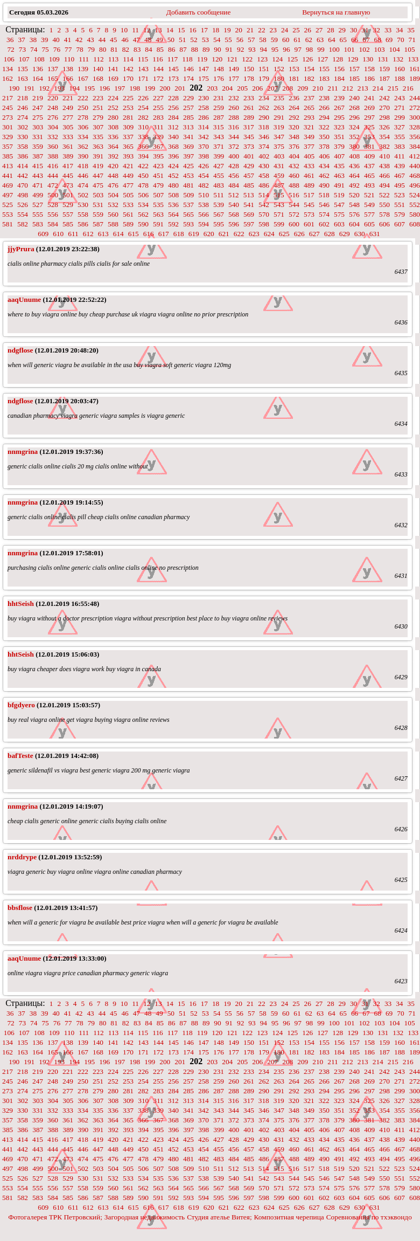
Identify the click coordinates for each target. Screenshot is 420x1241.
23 (273, 30)
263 (279, 108)
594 (203, 224)
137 (52, 69)
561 (128, 214)
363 (98, 146)
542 (263, 205)
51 (182, 40)
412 (414, 156)
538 (203, 205)
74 (33, 49)
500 (52, 195)
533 (128, 205)
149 (233, 69)
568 (233, 214)
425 (188, 166)
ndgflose (20, 350)
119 (202, 59)
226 (143, 98)
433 (309, 166)
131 (382, 59)
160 (399, 69)
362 (83, 146)
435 (339, 166)
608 (414, 224)
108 (39, 59)
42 (78, 40)
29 (342, 30)
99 (320, 49)
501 (67, 195)
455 (218, 175)
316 (233, 127)
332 (52, 137)
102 (364, 49)
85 (160, 49)
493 (369, 185)
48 (147, 40)
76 (56, 49)
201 (179, 88)
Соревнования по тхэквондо (369, 1217)
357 (7, 146)
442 (22, 175)
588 (113, 224)
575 (339, 214)
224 (113, 98)
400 (233, 156)
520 (354, 195)
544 (294, 205)
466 (384, 175)
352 (354, 137)
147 (203, 69)
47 (136, 40)
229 (188, 98)
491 (339, 185)
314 (203, 127)
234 (263, 98)
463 (339, 175)
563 (158, 214)
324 (354, 127)
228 (173, 98)
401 (248, 156)
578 (384, 214)
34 (399, 30)
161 (414, 69)
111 (84, 59)
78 (79, 49)
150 (248, 69)
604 (354, 224)
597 (248, 224)
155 (324, 69)
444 (52, 175)
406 (324, 156)
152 (279, 69)
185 (354, 78)
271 (399, 108)
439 (399, 166)
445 (67, 175)
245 (7, 108)
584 (52, 224)
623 (254, 234)
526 (22, 205)
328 (414, 127)
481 (188, 185)
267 (339, 108)
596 (233, 224)
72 (10, 49)
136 (37, 69)
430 (263, 166)
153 (294, 69)
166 (67, 78)
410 (384, 156)
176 (218, 78)
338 (143, 137)
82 (125, 49)
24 (284, 30)
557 (67, 214)
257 (188, 108)
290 (263, 117)
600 (294, 224)
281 (128, 117)
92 (240, 49)
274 (22, 117)
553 (7, 214)
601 (309, 224)
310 (143, 127)
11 (135, 30)
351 (339, 137)
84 (148, 49)
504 (113, 195)
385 (7, 156)
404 (294, 156)
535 (158, 205)
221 (67, 98)
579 (399, 214)
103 (379, 49)
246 (22, 108)
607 (399, 224)
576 (354, 214)
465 (369, 175)
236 (294, 98)
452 (173, 175)
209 (302, 88)
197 (119, 88)
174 (188, 78)
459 (279, 175)
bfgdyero (21, 705)
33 (387, 30)
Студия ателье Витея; (219, 1217)
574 (324, 214)
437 (369, 166)
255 (158, 108)
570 (263, 214)
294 (324, 117)
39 (44, 40)
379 (339, 146)
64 (331, 40)
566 (203, 214)
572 (294, 214)
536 (173, 205)
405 (309, 156)
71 (412, 40)
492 (354, 185)
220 (52, 98)
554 (22, 214)
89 (205, 49)
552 (414, 205)
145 (173, 69)
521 (369, 195)
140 (98, 69)
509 (188, 195)
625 (284, 234)
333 (67, 137)
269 (369, 108)
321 (309, 127)
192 (44, 88)
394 (143, 156)
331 (37, 137)
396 (173, 156)
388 (52, 156)
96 (286, 49)
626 (299, 234)
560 (113, 214)
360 (52, 146)
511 (218, 195)
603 (339, 224)
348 (294, 137)
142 (128, 69)
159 (384, 69)
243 (399, 98)
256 (173, 108)
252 (113, 108)
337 (128, 137)
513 (248, 195)
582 (22, 224)
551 (399, 205)
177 (233, 78)
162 (7, 78)
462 (324, 175)
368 (173, 146)
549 (369, 205)
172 (158, 78)
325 (369, 127)
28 (330, 30)
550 (384, 205)
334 (83, 137)
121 (232, 59)
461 (309, 175)
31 (364, 30)
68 (377, 40)
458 (263, 175)
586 (83, 224)
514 (263, 195)
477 (128, 185)
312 (173, 127)
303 (37, 127)
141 (113, 69)
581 (7, 224)
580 (414, 214)
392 (113, 156)
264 (294, 108)
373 (248, 146)
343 (218, 137)
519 (339, 195)
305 (67, 127)
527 (37, 205)
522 (384, 195)
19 (226, 30)
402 (263, 156)
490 (324, 185)
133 (413, 59)
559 (98, 214)
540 (233, 205)
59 (274, 40)
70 (400, 40)
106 (9, 59)
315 (218, 127)
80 (102, 49)
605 (369, 224)
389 (67, 156)
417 (67, 166)
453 (188, 175)
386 (22, 156)
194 (74, 88)
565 (188, 214)
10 (124, 30)
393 (128, 156)
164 (37, 78)
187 (384, 78)
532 (113, 205)
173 (173, 78)
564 (173, 214)
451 (158, 175)
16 (192, 30)
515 (279, 195)
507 (158, 195)
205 (242, 88)
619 (193, 234)
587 (98, 224)
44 (102, 40)
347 (279, 137)
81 (113, 49)
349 (309, 137)
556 (52, 214)
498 (22, 195)
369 (188, 146)
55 (228, 40)
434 (324, 166)
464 (354, 175)
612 (88, 234)
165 (52, 78)
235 (279, 98)
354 (384, 137)
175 (203, 78)
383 (399, 146)
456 (233, 175)
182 (309, 78)
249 (67, 108)
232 (233, 98)
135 (22, 69)
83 (137, 49)
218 (22, 98)
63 (320, 40)
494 (384, 185)
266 (324, 108)
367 (158, 146)
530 (83, 205)
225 (128, 98)
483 (218, 185)
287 (218, 117)
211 (332, 88)
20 (238, 30)
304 (52, 127)
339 (158, 137)
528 (52, 205)
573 (309, 214)
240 (354, 98)
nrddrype (22, 857)
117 (172, 59)
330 (22, 137)
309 (128, 127)
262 (263, 108)
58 (262, 40)
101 (349, 49)
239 (339, 98)
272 (414, 108)
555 (37, 214)
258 (203, 108)
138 (67, 69)
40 (55, 40)
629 (344, 234)
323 (339, 127)
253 (128, 108)
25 (295, 30)
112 (98, 59)
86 (171, 49)
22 (261, 30)
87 (182, 49)
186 (369, 78)
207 (272, 88)
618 (178, 234)
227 (158, 98)
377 (309, 146)
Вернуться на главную (336, 12)
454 (203, 175)
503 (98, 195)
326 (384, 127)
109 (54, 59)
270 (384, 108)
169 (113, 78)
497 (7, 195)
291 (279, 117)
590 (143, 224)
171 (143, 78)
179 (263, 78)
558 (83, 214)
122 (247, 59)
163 (22, 78)
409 (369, 156)
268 (354, 108)
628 (329, 234)
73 (22, 49)
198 (134, 88)
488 (294, 185)
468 (414, 175)
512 (233, 195)
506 (143, 195)
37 (21, 40)
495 (399, 185)
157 (354, 69)
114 (128, 59)
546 (324, 205)
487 (279, 185)
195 (89, 88)
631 (374, 234)
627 (314, 234)
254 (143, 108)
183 (324, 78)
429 (248, 166)
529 (67, 205)
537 (188, 205)
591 (158, 224)
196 (104, 88)
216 (408, 88)
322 (324, 127)
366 (143, 146)
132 (398, 59)
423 (158, 166)
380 (354, 146)
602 (324, 224)
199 (149, 88)
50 (170, 40)
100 (334, 49)
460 (294, 175)
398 (203, 156)
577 (369, 214)
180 (279, 78)
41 (67, 40)
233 (248, 98)
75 (44, 49)
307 (98, 127)
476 (113, 185)
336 (113, 137)
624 (269, 234)
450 (143, 175)
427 (218, 166)
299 (399, 117)
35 (411, 30)
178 (248, 78)
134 (7, 69)
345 (248, 137)
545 (309, 205)
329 (7, 137)
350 (324, 137)
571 (279, 214)
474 (83, 185)
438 (384, 166)
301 (7, 127)
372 (233, 146)
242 (384, 98)
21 (250, 30)
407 (339, 156)
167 (83, 78)
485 (248, 185)
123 (262, 59)
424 (173, 166)
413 (7, 166)
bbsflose (20, 908)
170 (128, 78)
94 (263, 49)
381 (369, 146)
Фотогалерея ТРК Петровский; (55, 1217)
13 (158, 30)
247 (37, 108)
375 (279, 146)
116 (157, 59)
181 (294, 78)
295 (339, 117)
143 (143, 69)
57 (251, 40)
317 (248, 127)
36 (9, 40)
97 (298, 49)
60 (285, 40)
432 (294, 166)
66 (354, 40)
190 (14, 88)
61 (296, 40)
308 (113, 127)
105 (409, 49)
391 (98, 156)
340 (173, 137)
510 (203, 195)
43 (90, 40)
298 (384, 117)
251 (98, 108)
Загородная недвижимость (144, 1217)
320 (294, 127)
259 (218, 108)
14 (169, 30)
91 (229, 49)
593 (188, 224)
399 (218, 156)
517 (309, 195)
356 (414, 137)
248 (52, 108)
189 (414, 78)
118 (187, 59)
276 (52, 117)
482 (203, 185)
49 (159, 40)
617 (163, 234)
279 (98, 117)
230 (203, 98)
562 (143, 214)
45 (113, 40)
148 (218, 69)
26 (307, 30)
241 (369, 98)
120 (217, 59)
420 (113, 166)
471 (37, 185)
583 (37, 224)
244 (414, 98)
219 (37, 98)
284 (173, 117)
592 (173, 224)
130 (367, 59)
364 (113, 146)
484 (233, 185)
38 (33, 40)
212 (347, 88)
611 (73, 234)
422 (143, 166)
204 (227, 88)
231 (218, 98)
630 (359, 234)
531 (98, 205)
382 (384, 146)
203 (212, 88)
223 (98, 98)
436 (354, 166)
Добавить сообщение (198, 12)
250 (83, 108)
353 (369, 137)
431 (279, 166)
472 (52, 185)
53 (205, 40)
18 (215, 30)
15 (181, 30)
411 (399, 156)
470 (22, 185)
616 (148, 234)
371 (218, 146)
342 (203, 137)
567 (218, 214)
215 (393, 88)
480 (173, 185)
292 (294, 117)
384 (414, 146)
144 (158, 69)
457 (248, 175)
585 (67, 224)
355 (399, 137)
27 (319, 30)
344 (233, 137)
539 (218, 205)
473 (67, 185)
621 (224, 234)
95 (274, 49)
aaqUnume (24, 299)
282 (143, 117)
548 (354, 205)
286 (203, 117)
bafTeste (20, 756)
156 (339, 69)
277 (67, 117)
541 (248, 205)
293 (309, 117)
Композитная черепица (289, 1217)
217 (7, 98)
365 (128, 146)
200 (164, 88)
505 (128, 195)
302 (22, 127)
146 (188, 69)
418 (83, 166)
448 (113, 175)
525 (7, 205)
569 (248, 214)
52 (193, 40)
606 (384, 224)
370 (203, 146)
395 (158, 156)
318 (263, 127)
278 (83, 117)
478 (143, 185)
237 (309, 98)
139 (83, 69)
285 (188, 117)
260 (233, 108)
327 (399, 127)
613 (103, 234)
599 (279, 224)
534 (143, 205)
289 (248, 117)
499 (37, 195)
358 (22, 146)
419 (98, 166)
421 (128, 166)
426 (203, 166)
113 (113, 59)
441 (7, 175)
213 (363, 88)
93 (251, 49)
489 (309, 185)
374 (263, 146)
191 (29, 88)
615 (133, 234)
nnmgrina (23, 451)
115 (143, 59)
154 (309, 69)
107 (24, 59)
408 (354, 156)
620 (209, 234)
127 (322, 59)
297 (369, 117)
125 (292, 59)
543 (279, 205)
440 (414, 166)
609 (43, 234)
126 (307, 59)
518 (324, 195)
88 (194, 49)
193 (59, 88)
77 (68, 49)
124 (277, 59)
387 (37, 156)
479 (158, 185)
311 (158, 127)
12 (146, 30)
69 (389, 40)
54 (216, 40)
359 (37, 146)
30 (353, 30)
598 (263, 224)
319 (279, 127)
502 (83, 195)
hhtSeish (21, 603)
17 (204, 30)
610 (58, 234)
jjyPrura (21, 249)
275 (37, 117)
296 (354, 117)
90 (217, 49)
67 (365, 40)
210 (317, 88)
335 (98, 137)
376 (294, 146)
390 (83, 156)
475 (98, 185)
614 (118, 234)
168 (98, 78)
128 (337, 59)
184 (339, 78)
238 (324, 98)
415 (37, 166)
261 (248, 108)
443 (37, 175)
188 (399, 78)
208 (287, 88)
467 (399, 175)
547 (339, 205)
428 (233, 166)
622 (239, 234)
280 (113, 117)
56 (239, 40)
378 (324, 146)
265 (309, 108)
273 (7, 117)
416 (52, 166)
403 (279, 156)
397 (188, 156)
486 (263, 185)
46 (124, 40)
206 (257, 88)
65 (343, 40)
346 (263, 137)
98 (309, 49)
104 (394, 49)
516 (294, 195)
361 (67, 146)
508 (173, 195)
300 (414, 117)
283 (158, 117)
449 (128, 175)
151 (263, 69)
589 (128, 224)
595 (218, 224)
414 (22, 166)
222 (83, 98)
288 (233, 117)
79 (91, 49)
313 (188, 127)
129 (352, 59)
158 (369, 69)
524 (414, 195)
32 (376, 30)
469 (7, 185)
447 (98, 175)
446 (83, 175)
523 (399, 195)
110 (69, 59)
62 (308, 40)
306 (83, 127)
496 (414, 185)
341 (188, 137)
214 (378, 88)
